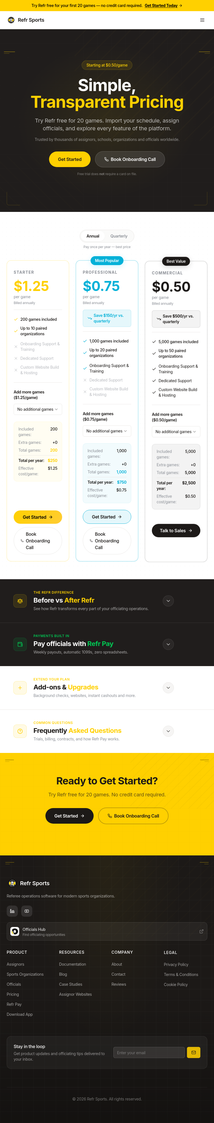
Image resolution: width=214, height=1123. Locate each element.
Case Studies (72, 989)
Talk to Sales (176, 541)
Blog (64, 979)
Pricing (14, 997)
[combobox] (38, 420)
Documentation (74, 969)
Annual (93, 236)
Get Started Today (164, 5)
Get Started (70, 159)
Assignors (17, 967)
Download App (21, 1017)
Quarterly (118, 236)
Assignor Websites (77, 999)
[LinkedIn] (12, 913)
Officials (15, 987)
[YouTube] (26, 913)
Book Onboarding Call (130, 159)
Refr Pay (16, 1007)
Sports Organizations (27, 977)
